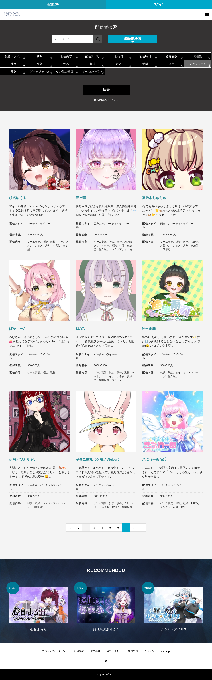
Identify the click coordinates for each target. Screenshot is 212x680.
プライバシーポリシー (55, 651)
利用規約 (79, 651)
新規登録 (53, 4)
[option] (38, 609)
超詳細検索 (133, 39)
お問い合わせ (114, 651)
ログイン (159, 4)
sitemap (165, 651)
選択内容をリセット (106, 100)
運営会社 (95, 651)
